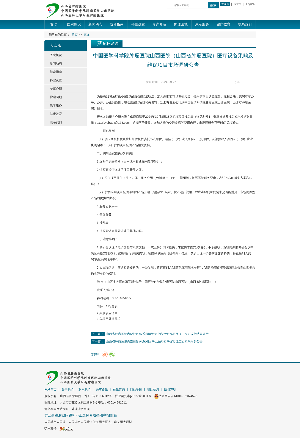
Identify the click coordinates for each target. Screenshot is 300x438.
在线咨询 (119, 389)
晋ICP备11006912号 (98, 396)
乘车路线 (102, 389)
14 (253, 83)
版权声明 (170, 389)
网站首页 (50, 389)
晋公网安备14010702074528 (175, 396)
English (250, 4)
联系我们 (85, 389)
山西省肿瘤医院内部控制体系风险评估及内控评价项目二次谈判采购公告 (154, 341)
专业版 (238, 4)
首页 (75, 34)
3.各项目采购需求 (109, 319)
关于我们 (67, 389)
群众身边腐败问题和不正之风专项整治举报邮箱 (80, 415)
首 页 (54, 24)
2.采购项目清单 (107, 313)
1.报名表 (112, 306)
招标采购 (110, 43)
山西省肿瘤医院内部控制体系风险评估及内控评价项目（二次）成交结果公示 (157, 334)
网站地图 (136, 389)
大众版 (225, 4)
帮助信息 (153, 389)
